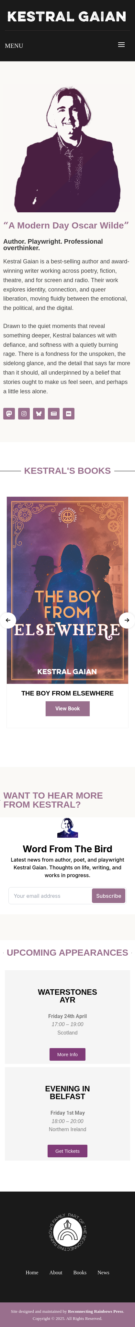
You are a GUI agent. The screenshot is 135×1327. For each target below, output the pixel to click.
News (103, 1272)
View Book (67, 709)
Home (32, 1272)
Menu (14, 45)
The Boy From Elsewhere (67, 693)
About (55, 1272)
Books (79, 1272)
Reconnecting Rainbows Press (95, 1311)
